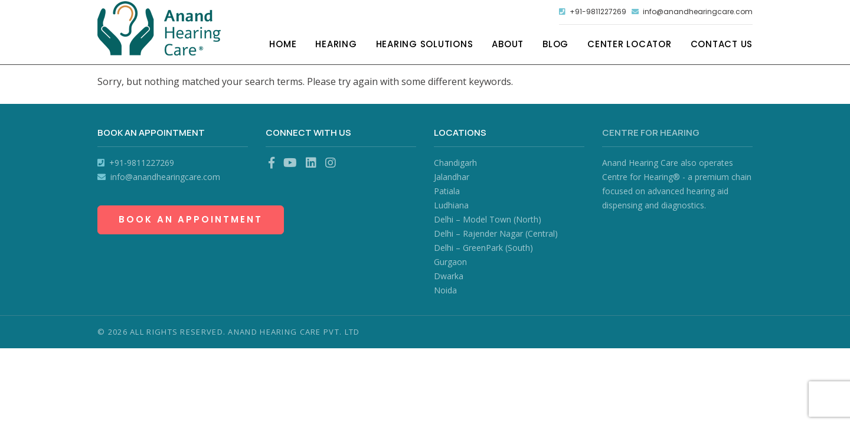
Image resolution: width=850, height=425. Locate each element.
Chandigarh (455, 162)
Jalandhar (451, 176)
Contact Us (722, 46)
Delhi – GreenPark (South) (483, 247)
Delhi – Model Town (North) (487, 219)
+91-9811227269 (578, 12)
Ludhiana (451, 205)
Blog (555, 46)
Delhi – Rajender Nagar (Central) (496, 233)
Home (282, 46)
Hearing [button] (336, 46)
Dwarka (448, 276)
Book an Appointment (191, 219)
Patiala (447, 191)
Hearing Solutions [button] (424, 46)
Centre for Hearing (650, 132)
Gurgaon (450, 261)
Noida (445, 290)
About (508, 46)
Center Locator (629, 46)
